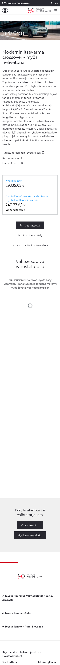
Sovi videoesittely (30, 235)
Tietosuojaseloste (30, 652)
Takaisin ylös (47, 662)
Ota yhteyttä (30, 225)
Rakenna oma (10, 158)
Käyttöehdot (9, 652)
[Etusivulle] (40, 10)
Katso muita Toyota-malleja (30, 245)
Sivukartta (10, 662)
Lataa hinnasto (11, 163)
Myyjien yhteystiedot (30, 535)
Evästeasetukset (12, 656)
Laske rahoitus (15, 209)
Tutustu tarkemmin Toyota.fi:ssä (21, 152)
